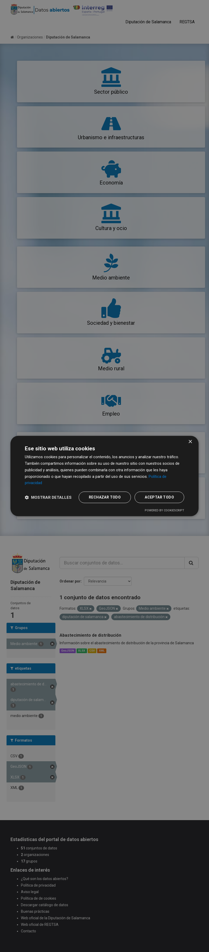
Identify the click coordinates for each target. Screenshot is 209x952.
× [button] (190, 442)
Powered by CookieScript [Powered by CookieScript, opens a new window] (164, 510)
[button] (48, 497)
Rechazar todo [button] (105, 497)
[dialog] (104, 476)
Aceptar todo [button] (159, 497)
